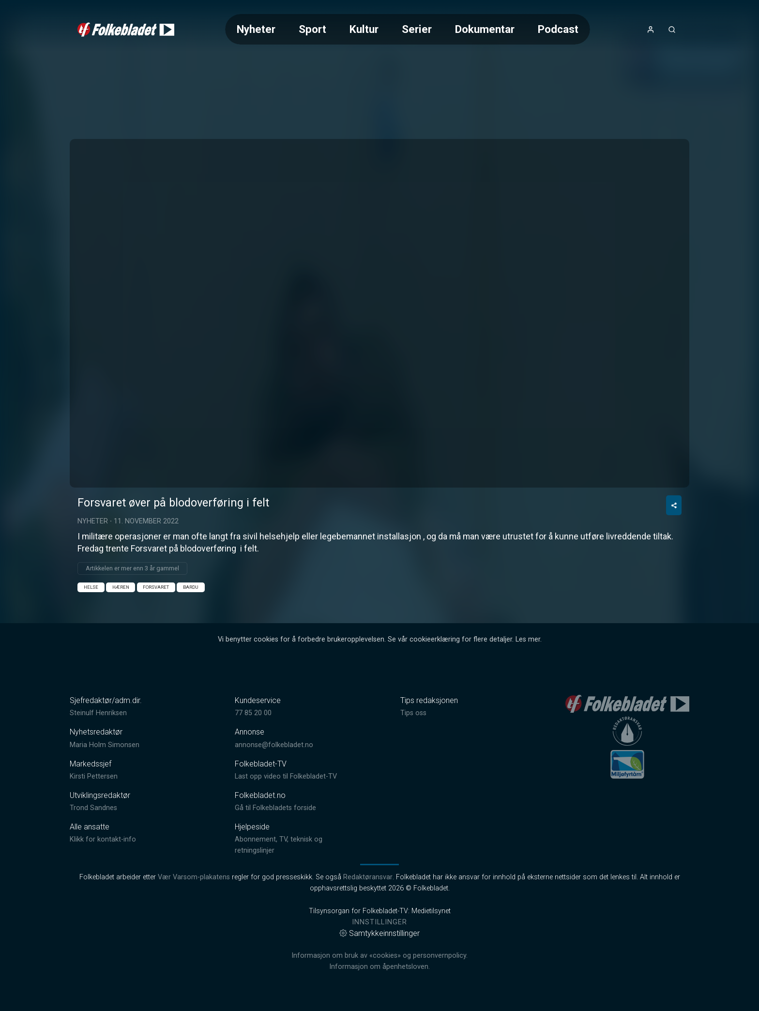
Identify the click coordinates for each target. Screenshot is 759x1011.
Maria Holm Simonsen (104, 745)
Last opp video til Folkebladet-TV (286, 776)
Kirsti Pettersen (94, 776)
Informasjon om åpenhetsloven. (379, 967)
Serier (417, 29)
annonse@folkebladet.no (274, 745)
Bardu (190, 587)
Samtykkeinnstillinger (379, 933)
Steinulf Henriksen (98, 713)
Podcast (558, 29)
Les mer (528, 639)
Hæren (120, 587)
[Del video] (674, 505)
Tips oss (413, 713)
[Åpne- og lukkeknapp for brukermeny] (650, 29)
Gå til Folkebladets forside (275, 808)
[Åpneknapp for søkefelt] (672, 29)
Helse (91, 587)
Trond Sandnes (93, 808)
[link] (125, 29)
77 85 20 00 (253, 713)
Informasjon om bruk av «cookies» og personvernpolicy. (379, 955)
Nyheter (256, 29)
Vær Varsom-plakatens (194, 877)
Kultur (364, 29)
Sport (312, 29)
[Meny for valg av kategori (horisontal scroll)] (407, 29)
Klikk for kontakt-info (103, 839)
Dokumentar (485, 29)
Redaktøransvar (368, 877)
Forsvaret (156, 587)
